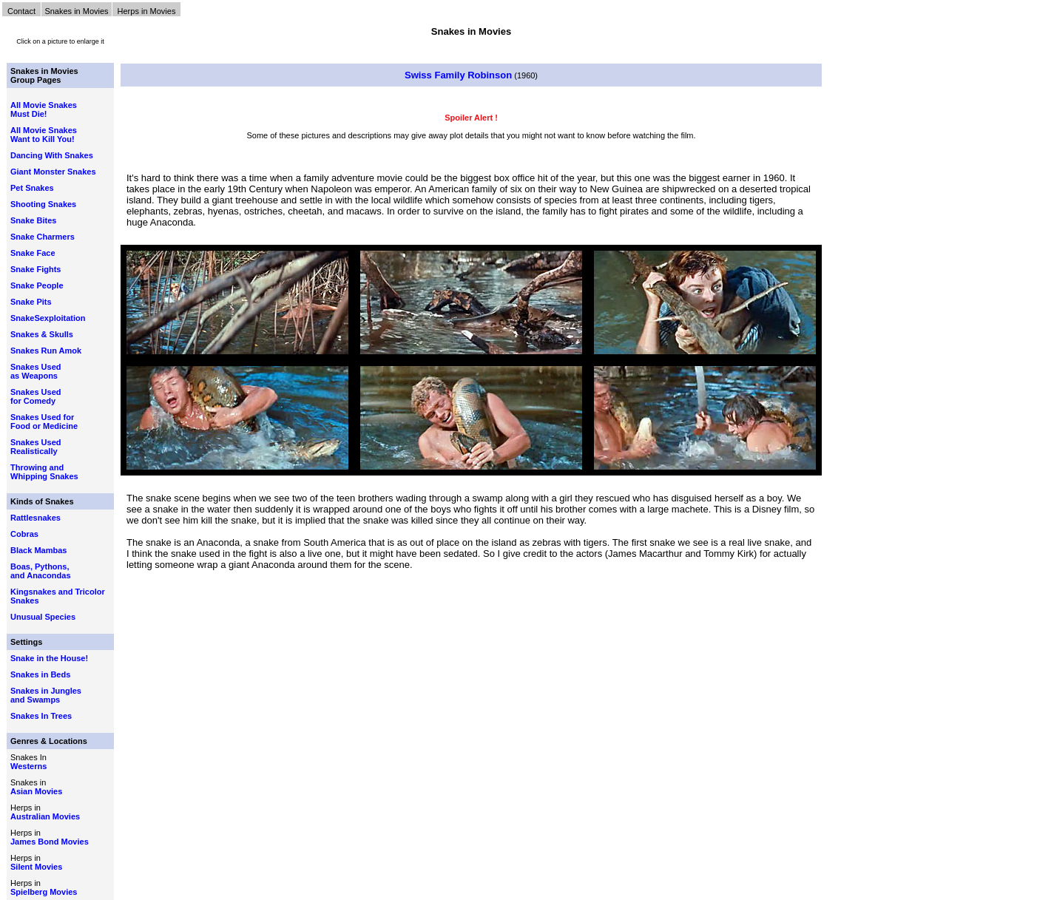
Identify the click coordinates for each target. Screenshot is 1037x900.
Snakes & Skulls (41, 334)
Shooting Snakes (43, 204)
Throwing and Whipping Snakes (44, 472)
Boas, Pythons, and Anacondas (40, 571)
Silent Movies (36, 866)
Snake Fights (35, 269)
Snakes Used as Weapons (35, 371)
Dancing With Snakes (51, 155)
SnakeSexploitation (47, 318)
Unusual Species (42, 616)
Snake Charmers (42, 236)
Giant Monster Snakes (53, 171)
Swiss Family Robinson (458, 75)
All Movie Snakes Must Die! (43, 109)
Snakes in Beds (40, 674)
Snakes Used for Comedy (35, 396)
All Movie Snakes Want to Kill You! (43, 134)
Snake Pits (31, 301)
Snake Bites (33, 220)
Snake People (37, 285)
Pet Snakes (32, 187)
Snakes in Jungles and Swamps (45, 695)
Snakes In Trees (41, 715)
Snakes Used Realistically (35, 447)
